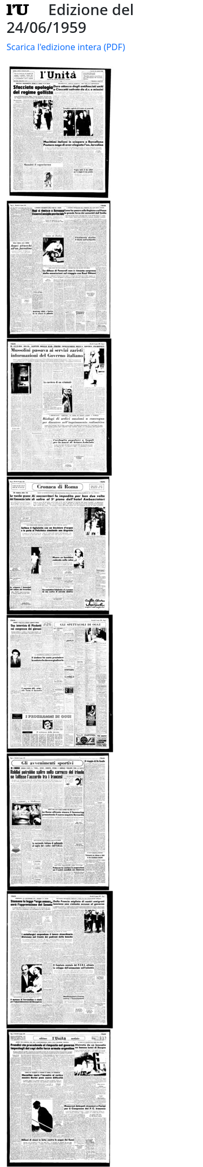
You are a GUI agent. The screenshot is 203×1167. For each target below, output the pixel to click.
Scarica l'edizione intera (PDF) (65, 47)
